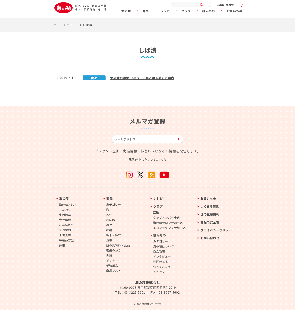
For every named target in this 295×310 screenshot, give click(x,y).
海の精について (163, 246)
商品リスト (113, 271)
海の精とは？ (68, 205)
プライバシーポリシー (216, 230)
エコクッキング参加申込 (169, 228)
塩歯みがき (113, 250)
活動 (156, 212)
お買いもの (235, 11)
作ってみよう (162, 267)
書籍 (109, 255)
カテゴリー (113, 205)
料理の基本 (160, 262)
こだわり (65, 210)
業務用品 (112, 265)
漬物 (109, 240)
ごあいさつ (66, 225)
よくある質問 (209, 206)
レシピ (165, 11)
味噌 (109, 230)
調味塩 (110, 220)
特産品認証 (66, 240)
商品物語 (159, 251)
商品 (145, 11)
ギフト (110, 260)
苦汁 (109, 215)
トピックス (160, 272)
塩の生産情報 (209, 214)
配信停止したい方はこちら (147, 159)
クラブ (186, 11)
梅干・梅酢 (113, 235)
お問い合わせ (225, 4)
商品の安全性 (209, 222)
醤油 (109, 225)
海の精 (125, 11)
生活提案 (65, 215)
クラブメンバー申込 (166, 218)
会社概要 (65, 220)
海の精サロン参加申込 (168, 223)
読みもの (209, 11)
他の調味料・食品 (118, 245)
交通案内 (65, 230)
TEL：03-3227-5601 (130, 292)
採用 (62, 245)
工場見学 (65, 235)
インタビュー (162, 256)
